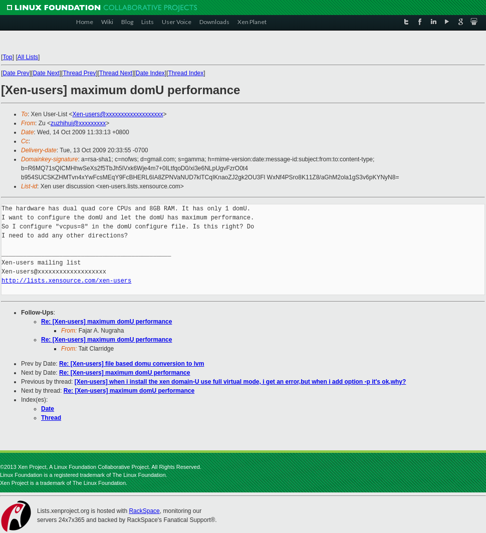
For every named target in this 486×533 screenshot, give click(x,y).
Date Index (150, 73)
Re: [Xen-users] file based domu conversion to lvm (131, 363)
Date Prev (16, 73)
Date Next (46, 73)
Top (7, 57)
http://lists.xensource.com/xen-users (66, 281)
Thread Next (115, 73)
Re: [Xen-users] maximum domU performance (106, 321)
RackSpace (144, 510)
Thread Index (186, 73)
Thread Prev (79, 73)
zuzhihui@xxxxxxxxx (78, 123)
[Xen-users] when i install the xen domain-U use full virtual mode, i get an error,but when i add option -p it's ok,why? (240, 381)
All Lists (28, 57)
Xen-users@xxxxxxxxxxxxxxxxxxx (118, 114)
